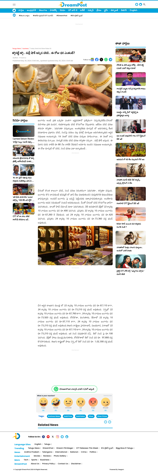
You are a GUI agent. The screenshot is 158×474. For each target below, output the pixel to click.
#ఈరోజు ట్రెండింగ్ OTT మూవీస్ (43, 15)
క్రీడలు (99, 10)
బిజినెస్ (124, 10)
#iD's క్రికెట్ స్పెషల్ (76, 15)
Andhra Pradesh (31, 452)
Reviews (47, 456)
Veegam (121, 469)
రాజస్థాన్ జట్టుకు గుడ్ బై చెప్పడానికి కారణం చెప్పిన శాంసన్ (131, 90)
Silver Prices (102, 416)
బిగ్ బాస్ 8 (72, 10)
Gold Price (68, 416)
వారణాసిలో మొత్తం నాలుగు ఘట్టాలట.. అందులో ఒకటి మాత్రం (130, 248)
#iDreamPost (62, 15)
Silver (91, 416)
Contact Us (63, 463)
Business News (54, 416)
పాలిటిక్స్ (53, 10)
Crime (84, 452)
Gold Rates (80, 416)
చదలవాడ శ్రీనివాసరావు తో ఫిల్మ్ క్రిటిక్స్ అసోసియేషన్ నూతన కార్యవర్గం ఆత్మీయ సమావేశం (23, 160)
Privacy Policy (48, 463)
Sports (34, 460)
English (133, 10)
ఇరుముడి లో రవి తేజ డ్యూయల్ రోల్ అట (130, 159)
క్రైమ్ (106, 10)
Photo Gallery (60, 456)
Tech (26, 460)
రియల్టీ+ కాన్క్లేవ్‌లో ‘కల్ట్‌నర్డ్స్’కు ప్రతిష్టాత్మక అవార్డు (127, 113)
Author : (19, 58)
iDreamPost (48, 448)
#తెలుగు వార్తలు (24, 15)
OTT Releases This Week (87, 448)
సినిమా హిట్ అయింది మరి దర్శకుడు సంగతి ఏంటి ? (129, 225)
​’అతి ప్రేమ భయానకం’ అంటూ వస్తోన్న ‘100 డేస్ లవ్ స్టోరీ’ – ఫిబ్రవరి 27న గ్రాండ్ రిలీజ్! (23, 198)
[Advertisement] (79, 30)
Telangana (47, 452)
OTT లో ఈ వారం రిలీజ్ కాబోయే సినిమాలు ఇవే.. (21, 218)
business (26, 48)
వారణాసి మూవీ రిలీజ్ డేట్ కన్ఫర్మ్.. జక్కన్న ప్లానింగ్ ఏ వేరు (129, 181)
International (61, 452)
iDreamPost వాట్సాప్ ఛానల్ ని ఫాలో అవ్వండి (76, 389)
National (74, 452)
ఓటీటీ (82, 10)
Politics (93, 452)
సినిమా (62, 10)
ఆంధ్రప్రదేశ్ (31, 10)
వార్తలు (21, 10)
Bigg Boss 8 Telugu (124, 448)
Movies (37, 456)
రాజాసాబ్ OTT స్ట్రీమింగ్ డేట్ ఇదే (128, 203)
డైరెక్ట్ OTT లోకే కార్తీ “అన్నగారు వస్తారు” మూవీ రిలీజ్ (130, 272)
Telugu (47, 444)
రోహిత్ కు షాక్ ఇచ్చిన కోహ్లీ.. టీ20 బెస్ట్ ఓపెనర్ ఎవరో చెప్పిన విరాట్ (130, 66)
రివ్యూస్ (91, 10)
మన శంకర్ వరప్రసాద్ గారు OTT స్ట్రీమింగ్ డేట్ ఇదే (131, 137)
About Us (35, 463)
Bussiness (44, 460)
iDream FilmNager (64, 448)
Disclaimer (76, 463)
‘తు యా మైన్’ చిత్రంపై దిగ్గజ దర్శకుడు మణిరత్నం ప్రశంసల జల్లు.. (23, 179)
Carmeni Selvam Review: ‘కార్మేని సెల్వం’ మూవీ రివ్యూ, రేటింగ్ (23, 140)
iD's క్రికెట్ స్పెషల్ (107, 448)
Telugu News (16, 48)
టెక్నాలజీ (114, 10)
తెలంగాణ (43, 10)
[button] (109, 422)
